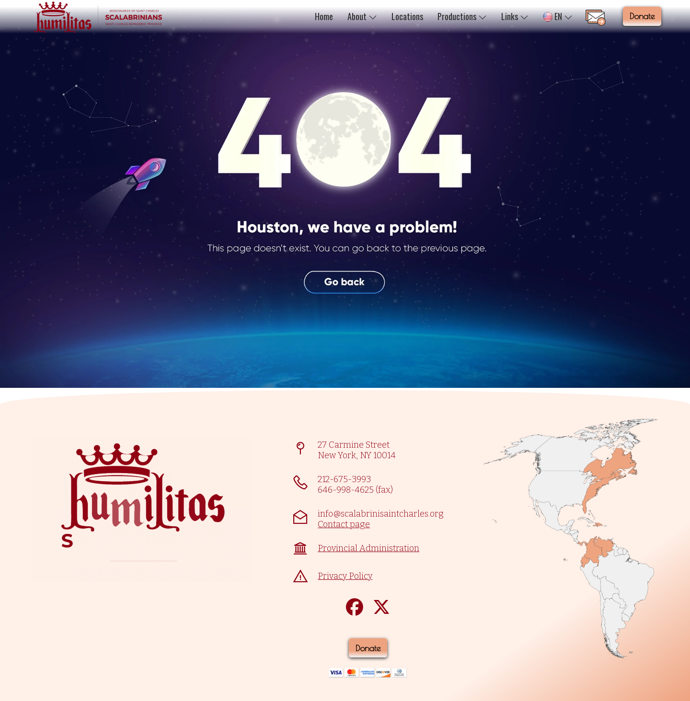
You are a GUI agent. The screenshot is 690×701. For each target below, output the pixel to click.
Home (324, 16)
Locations (407, 16)
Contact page (344, 524)
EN (558, 16)
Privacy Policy (345, 576)
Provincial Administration (368, 548)
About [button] (362, 16)
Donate (642, 16)
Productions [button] (462, 16)
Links (515, 16)
